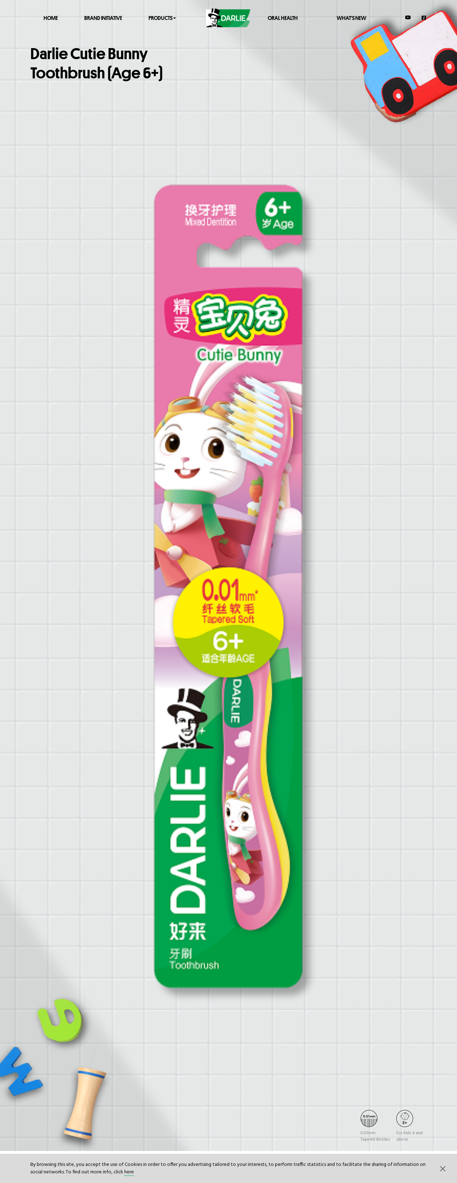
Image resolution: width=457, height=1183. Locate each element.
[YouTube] (408, 17)
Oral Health (283, 18)
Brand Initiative (103, 18)
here (129, 1172)
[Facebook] (424, 17)
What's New (351, 18)
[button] (442, 1168)
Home (51, 18)
